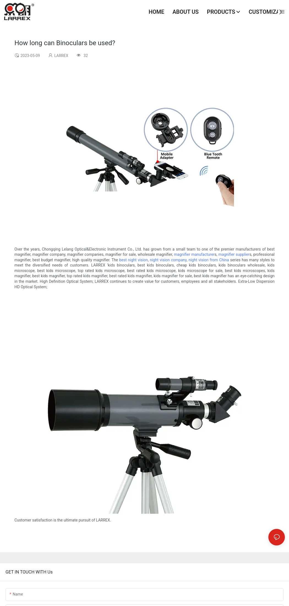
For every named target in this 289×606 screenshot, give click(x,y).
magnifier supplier (234, 254)
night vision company (168, 260)
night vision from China (209, 260)
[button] (280, 11)
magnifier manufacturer (194, 254)
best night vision (133, 260)
